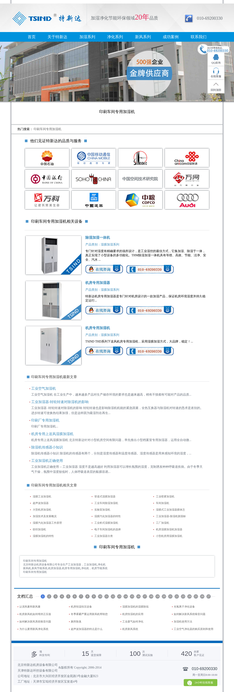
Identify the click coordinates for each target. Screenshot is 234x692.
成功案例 (171, 37)
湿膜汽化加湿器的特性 (107, 516)
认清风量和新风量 (29, 606)
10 (100, 596)
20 (164, 596)
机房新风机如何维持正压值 (35, 614)
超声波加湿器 (41, 503)
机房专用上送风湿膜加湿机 (52, 434)
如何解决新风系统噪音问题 (189, 614)
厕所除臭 (76, 621)
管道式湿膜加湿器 (104, 496)
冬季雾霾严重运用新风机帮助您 (89, 614)
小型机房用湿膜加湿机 (169, 536)
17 (145, 596)
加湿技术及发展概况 (45, 516)
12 (113, 596)
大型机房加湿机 (42, 509)
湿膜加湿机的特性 (43, 536)
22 (177, 596)
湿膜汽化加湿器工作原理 (47, 522)
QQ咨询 (215, 62)
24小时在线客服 (204, 682)
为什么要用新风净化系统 (33, 629)
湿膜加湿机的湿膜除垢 (135, 606)
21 (170, 596)
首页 (32, 37)
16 (138, 596)
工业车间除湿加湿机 (106, 503)
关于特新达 (57, 37)
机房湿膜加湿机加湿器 (169, 529)
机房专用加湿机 (97, 328)
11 (106, 596)
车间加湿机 (162, 503)
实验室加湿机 (102, 509)
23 (183, 596)
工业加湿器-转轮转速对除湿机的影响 (60, 402)
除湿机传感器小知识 (47, 447)
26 (202, 596)
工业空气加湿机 (43, 388)
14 (125, 596)
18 (151, 596)
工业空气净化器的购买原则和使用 (193, 629)
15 (132, 596)
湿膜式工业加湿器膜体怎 (170, 509)
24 (189, 596)
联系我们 (199, 37)
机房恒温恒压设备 (81, 606)
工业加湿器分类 (103, 536)
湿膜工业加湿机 (42, 496)
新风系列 (143, 37)
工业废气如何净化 (132, 621)
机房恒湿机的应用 (132, 614)
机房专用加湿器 (97, 283)
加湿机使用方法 (183, 621)
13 (119, 596)
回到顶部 (216, 89)
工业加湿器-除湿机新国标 (171, 516)
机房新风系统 (130, 629)
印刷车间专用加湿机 (47, 129)
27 (208, 596)
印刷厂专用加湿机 (45, 420)
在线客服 (216, 76)
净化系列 (115, 37)
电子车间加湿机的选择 (107, 529)
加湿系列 (87, 37)
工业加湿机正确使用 (47, 461)
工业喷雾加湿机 (165, 496)
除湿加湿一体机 (97, 237)
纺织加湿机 (39, 529)
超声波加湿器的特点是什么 (86, 629)
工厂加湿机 (162, 522)
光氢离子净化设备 (184, 606)
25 (196, 596)
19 (157, 596)
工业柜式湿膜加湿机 (106, 522)
